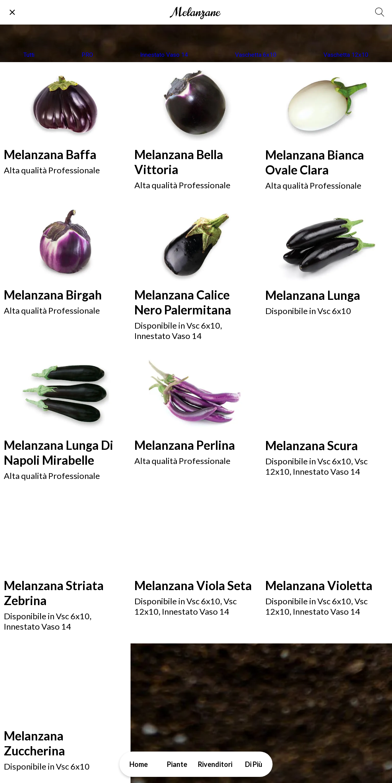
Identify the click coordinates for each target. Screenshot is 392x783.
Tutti (28, 54)
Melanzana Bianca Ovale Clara (314, 162)
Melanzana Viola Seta (193, 585)
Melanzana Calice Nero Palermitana (182, 302)
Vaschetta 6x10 (255, 54)
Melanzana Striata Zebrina (54, 593)
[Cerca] (380, 12)
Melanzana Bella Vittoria (178, 162)
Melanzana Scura (311, 445)
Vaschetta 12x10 (345, 54)
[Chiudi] (12, 12)
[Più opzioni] (253, 764)
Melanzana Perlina (184, 445)
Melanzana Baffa (50, 154)
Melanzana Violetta (318, 585)
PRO (87, 54)
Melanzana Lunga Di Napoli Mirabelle (58, 452)
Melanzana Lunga (312, 295)
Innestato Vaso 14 (164, 54)
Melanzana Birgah (53, 294)
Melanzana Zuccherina (34, 743)
